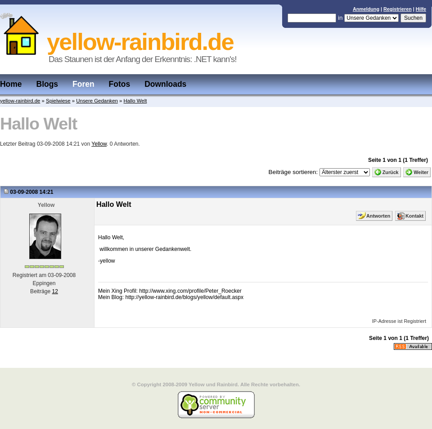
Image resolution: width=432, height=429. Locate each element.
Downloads (165, 84)
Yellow (99, 144)
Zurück (390, 172)
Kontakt (414, 216)
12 (55, 291)
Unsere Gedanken (97, 100)
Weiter (421, 172)
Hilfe (421, 9)
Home (11, 84)
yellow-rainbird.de (20, 100)
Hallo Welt (135, 100)
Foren (83, 84)
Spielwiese (58, 100)
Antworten (378, 216)
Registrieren (397, 9)
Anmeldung (366, 9)
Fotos (119, 84)
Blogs (47, 84)
